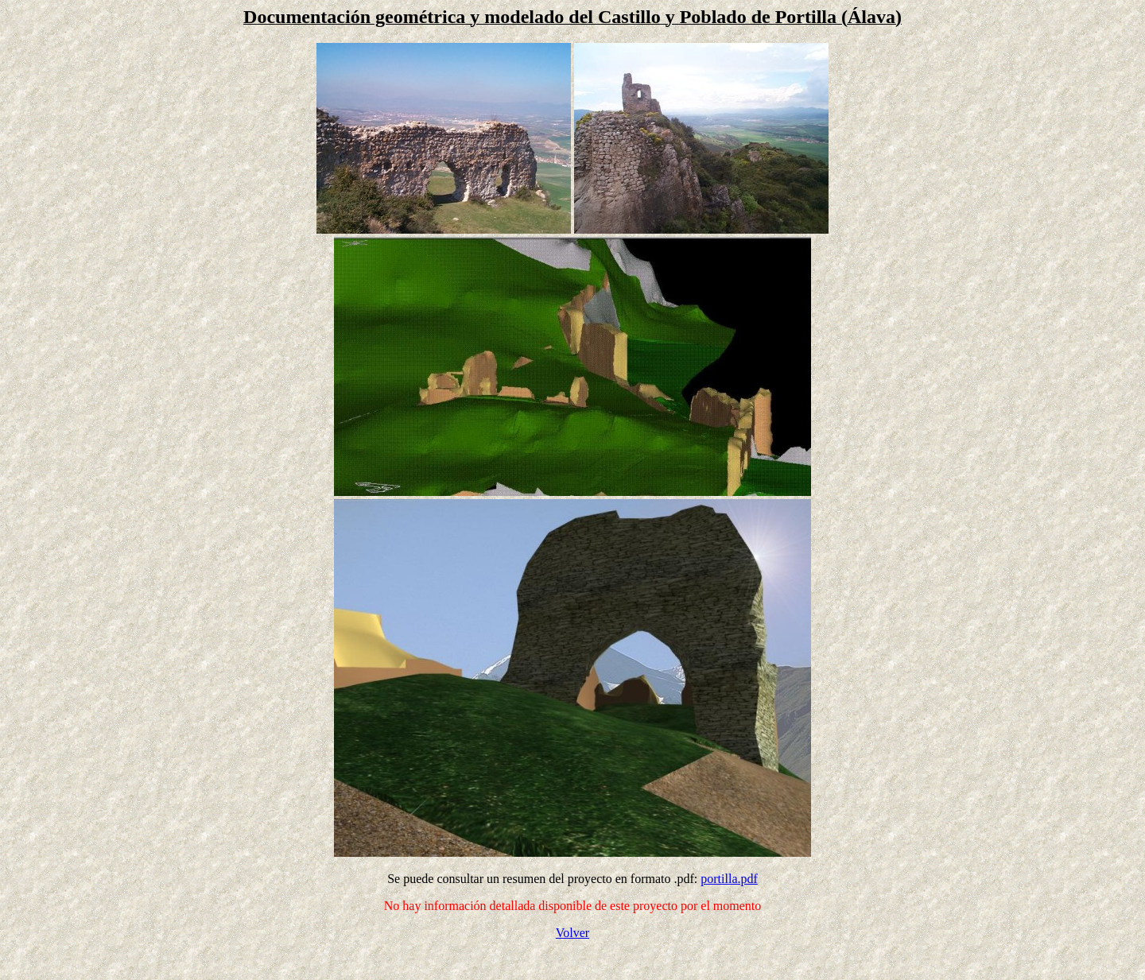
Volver (572, 932)
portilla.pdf (729, 878)
